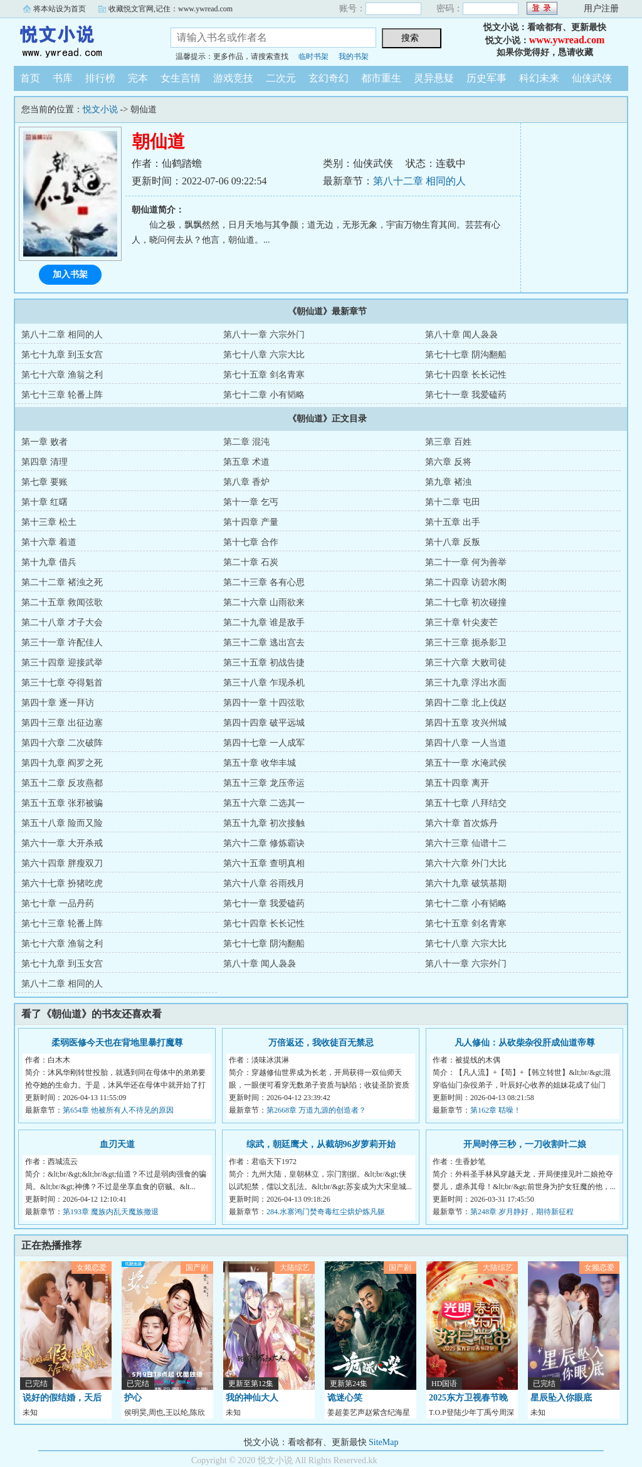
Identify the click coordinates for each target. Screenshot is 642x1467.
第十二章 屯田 (452, 502)
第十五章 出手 (452, 522)
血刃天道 (117, 1144)
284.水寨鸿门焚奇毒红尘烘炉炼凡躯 (325, 1211)
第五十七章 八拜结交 (466, 803)
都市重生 (381, 78)
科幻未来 (539, 78)
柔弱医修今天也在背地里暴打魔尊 (117, 1042)
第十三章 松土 (48, 522)
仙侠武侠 (592, 78)
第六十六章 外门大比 (466, 863)
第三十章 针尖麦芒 (461, 622)
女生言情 (180, 78)
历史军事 (486, 78)
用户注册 (601, 8)
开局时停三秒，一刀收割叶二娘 (524, 1144)
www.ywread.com (567, 39)
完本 (138, 78)
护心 (133, 1397)
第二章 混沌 (246, 442)
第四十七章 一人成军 (264, 743)
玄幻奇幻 (328, 78)
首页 (30, 78)
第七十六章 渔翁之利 (62, 374)
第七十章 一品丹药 (57, 903)
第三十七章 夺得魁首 (62, 682)
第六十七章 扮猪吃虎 (62, 883)
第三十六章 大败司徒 (466, 662)
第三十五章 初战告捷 (264, 662)
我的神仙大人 (252, 1397)
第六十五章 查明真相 (264, 863)
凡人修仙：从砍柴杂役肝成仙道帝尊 (525, 1042)
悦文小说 (83, 40)
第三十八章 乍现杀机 (264, 682)
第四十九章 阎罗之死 (62, 763)
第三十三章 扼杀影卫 (466, 642)
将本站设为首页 (59, 8)
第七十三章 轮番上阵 (62, 395)
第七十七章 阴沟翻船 (466, 354)
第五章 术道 (246, 462)
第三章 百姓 (448, 442)
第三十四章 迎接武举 (62, 662)
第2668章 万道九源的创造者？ (316, 1110)
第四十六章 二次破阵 (62, 743)
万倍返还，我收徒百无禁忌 (321, 1042)
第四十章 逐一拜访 (57, 702)
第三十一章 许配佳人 (62, 642)
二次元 (281, 78)
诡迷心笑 (344, 1397)
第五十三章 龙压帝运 (264, 783)
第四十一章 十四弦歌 (264, 702)
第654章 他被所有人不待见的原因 (118, 1110)
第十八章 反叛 (452, 542)
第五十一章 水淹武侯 (466, 763)
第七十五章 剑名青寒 (264, 374)
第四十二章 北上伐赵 (466, 702)
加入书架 (70, 274)
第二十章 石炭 (250, 562)
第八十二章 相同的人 (419, 181)
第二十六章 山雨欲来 (264, 602)
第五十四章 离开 (457, 783)
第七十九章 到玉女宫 (62, 354)
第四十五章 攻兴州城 (466, 723)
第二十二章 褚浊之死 (62, 582)
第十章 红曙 (44, 502)
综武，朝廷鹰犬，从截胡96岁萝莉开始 (321, 1144)
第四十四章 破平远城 (264, 723)
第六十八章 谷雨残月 (264, 883)
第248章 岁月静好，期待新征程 (522, 1211)
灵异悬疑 (434, 78)
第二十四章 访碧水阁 (466, 582)
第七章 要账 (44, 482)
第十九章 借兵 (48, 562)
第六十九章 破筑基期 (466, 883)
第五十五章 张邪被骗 (62, 803)
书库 (63, 78)
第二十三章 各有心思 (264, 582)
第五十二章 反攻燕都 (62, 783)
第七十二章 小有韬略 (264, 395)
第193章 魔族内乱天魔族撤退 (111, 1211)
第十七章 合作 (250, 542)
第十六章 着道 (48, 542)
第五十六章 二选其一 (264, 803)
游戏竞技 (233, 78)
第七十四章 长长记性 (466, 374)
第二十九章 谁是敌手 (264, 622)
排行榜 (100, 78)
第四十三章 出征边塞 (62, 723)
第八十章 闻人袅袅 (461, 334)
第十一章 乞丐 (250, 502)
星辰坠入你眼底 (561, 1397)
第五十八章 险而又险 (62, 823)
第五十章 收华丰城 (259, 763)
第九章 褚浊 (448, 482)
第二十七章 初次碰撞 (466, 602)
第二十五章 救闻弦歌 (62, 602)
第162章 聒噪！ (495, 1110)
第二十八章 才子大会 (62, 622)
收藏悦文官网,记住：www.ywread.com (170, 8)
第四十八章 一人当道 (466, 743)
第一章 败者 (44, 442)
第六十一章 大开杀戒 (62, 843)
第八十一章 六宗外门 (264, 334)
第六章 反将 (448, 462)
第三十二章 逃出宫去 (264, 642)
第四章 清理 (44, 462)
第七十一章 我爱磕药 (466, 395)
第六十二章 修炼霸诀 (264, 843)
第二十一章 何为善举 (466, 562)
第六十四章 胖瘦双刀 (62, 863)
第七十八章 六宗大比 (264, 354)
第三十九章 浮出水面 (466, 682)
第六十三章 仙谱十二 (466, 843)
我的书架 (354, 56)
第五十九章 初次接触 (264, 823)
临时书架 (313, 56)
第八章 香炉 (246, 482)
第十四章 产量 (250, 522)
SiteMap (383, 1442)
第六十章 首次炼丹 (461, 823)
